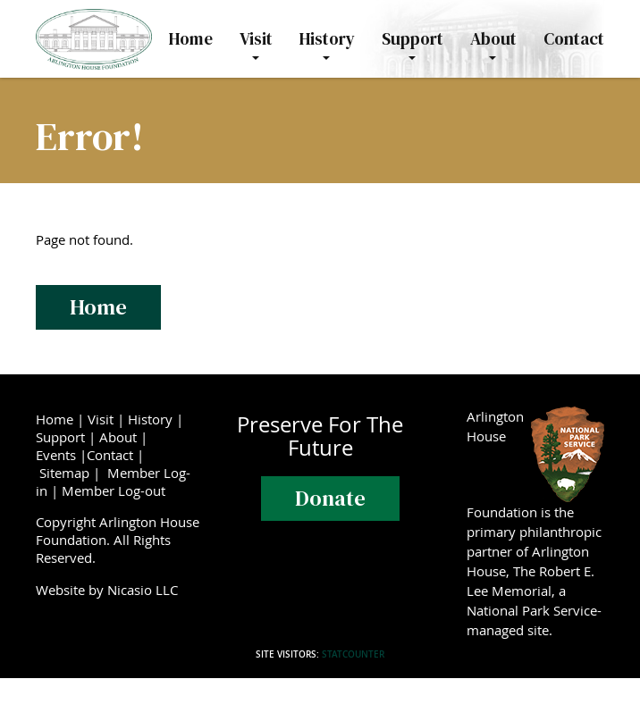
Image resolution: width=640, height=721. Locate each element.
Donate (330, 498)
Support (60, 437)
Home (98, 307)
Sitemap (64, 473)
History (150, 419)
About (118, 437)
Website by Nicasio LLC (110, 590)
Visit (101, 419)
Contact (110, 455)
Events (56, 455)
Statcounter (353, 654)
